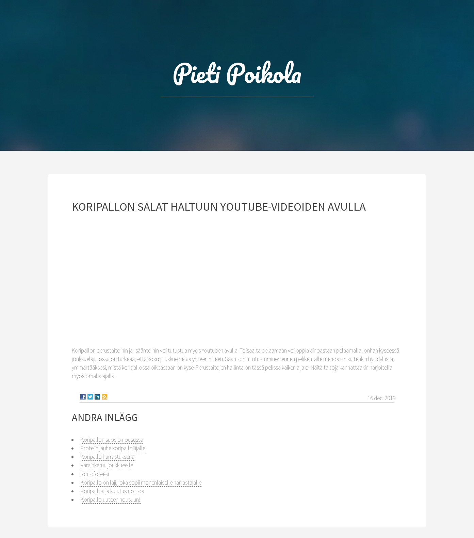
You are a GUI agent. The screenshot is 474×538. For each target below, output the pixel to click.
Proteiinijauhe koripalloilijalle (113, 448)
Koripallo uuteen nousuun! (111, 499)
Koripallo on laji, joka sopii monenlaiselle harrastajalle (141, 482)
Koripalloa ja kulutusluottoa (112, 491)
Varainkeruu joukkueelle (107, 465)
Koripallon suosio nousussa (112, 439)
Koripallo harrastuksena (107, 456)
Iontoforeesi (95, 474)
